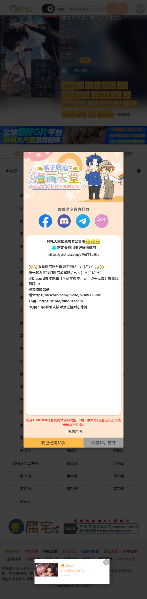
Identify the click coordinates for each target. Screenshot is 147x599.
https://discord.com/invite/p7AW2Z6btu (67, 294)
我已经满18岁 (53, 443)
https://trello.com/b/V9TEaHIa (74, 254)
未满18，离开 (103, 443)
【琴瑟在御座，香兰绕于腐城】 (83, 278)
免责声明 (75, 431)
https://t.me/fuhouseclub (61, 300)
